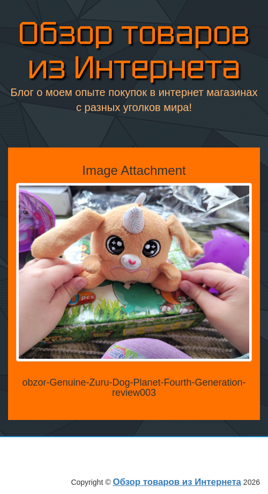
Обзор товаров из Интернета (134, 50)
